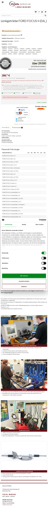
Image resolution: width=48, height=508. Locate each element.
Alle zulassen (24, 275)
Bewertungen (17, 127)
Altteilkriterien (31, 86)
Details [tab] (24, 224)
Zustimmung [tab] (8, 224)
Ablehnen (24, 286)
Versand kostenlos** (20, 78)
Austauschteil (15, 85)
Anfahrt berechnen (7, 504)
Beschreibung (5, 127)
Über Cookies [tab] (40, 224)
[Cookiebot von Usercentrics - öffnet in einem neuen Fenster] (39, 220)
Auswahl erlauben (24, 281)
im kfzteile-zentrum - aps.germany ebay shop (37, 68)
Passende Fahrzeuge (9, 31)
